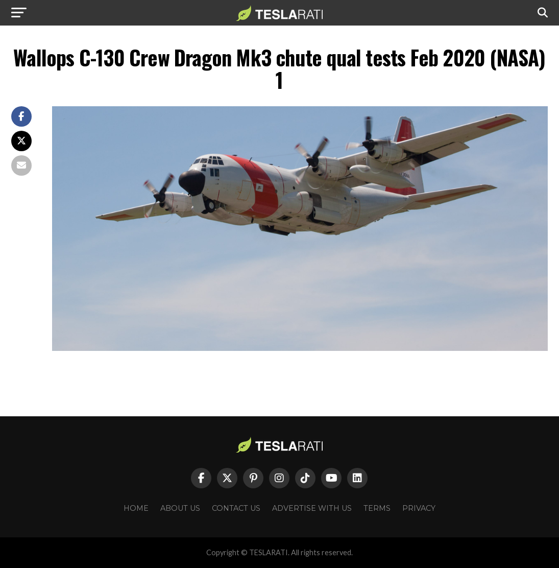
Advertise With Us (312, 508)
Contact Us (236, 508)
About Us (180, 508)
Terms (377, 508)
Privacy (418, 508)
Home (136, 508)
